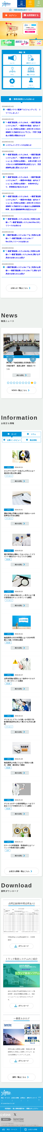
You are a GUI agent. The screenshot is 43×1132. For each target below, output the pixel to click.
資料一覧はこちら (19, 1077)
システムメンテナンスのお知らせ (18, 145)
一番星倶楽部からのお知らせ (23, 99)
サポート (38, 5)
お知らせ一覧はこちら (19, 288)
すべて (14, 434)
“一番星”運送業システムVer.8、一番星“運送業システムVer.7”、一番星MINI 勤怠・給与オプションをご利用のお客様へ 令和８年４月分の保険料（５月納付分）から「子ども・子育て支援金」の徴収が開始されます (23, 129)
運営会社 (5, 1119)
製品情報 (33, 440)
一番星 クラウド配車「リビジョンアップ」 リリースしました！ (23, 111)
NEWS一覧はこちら (19, 390)
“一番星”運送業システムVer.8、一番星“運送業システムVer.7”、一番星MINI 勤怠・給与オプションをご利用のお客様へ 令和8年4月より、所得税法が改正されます (23, 182)
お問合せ (22, 1098)
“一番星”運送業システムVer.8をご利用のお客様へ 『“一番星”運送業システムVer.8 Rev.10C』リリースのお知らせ (23, 222)
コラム (33, 434)
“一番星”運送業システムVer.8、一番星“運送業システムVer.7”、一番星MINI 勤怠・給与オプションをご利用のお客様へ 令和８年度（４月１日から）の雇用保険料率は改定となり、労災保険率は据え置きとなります (23, 161)
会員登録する (33, 15)
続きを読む (20, 375)
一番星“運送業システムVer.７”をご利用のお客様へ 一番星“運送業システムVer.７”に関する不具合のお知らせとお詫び (23, 270)
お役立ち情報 (32, 1129)
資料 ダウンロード (21, 4)
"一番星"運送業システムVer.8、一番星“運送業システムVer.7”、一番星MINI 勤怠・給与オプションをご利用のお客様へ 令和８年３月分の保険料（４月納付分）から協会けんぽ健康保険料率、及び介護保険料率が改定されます (23, 203)
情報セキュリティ (32, 1108)
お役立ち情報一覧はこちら (19, 871)
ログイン (13, 15)
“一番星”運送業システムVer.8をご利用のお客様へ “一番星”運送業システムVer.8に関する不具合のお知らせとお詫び (23, 254)
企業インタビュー (14, 440)
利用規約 (8, 1108)
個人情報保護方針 (19, 1108)
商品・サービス (12, 1129)
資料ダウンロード (32, 1098)
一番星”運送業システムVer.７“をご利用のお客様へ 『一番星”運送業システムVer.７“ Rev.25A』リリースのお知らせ (23, 238)
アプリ (30, 4)
